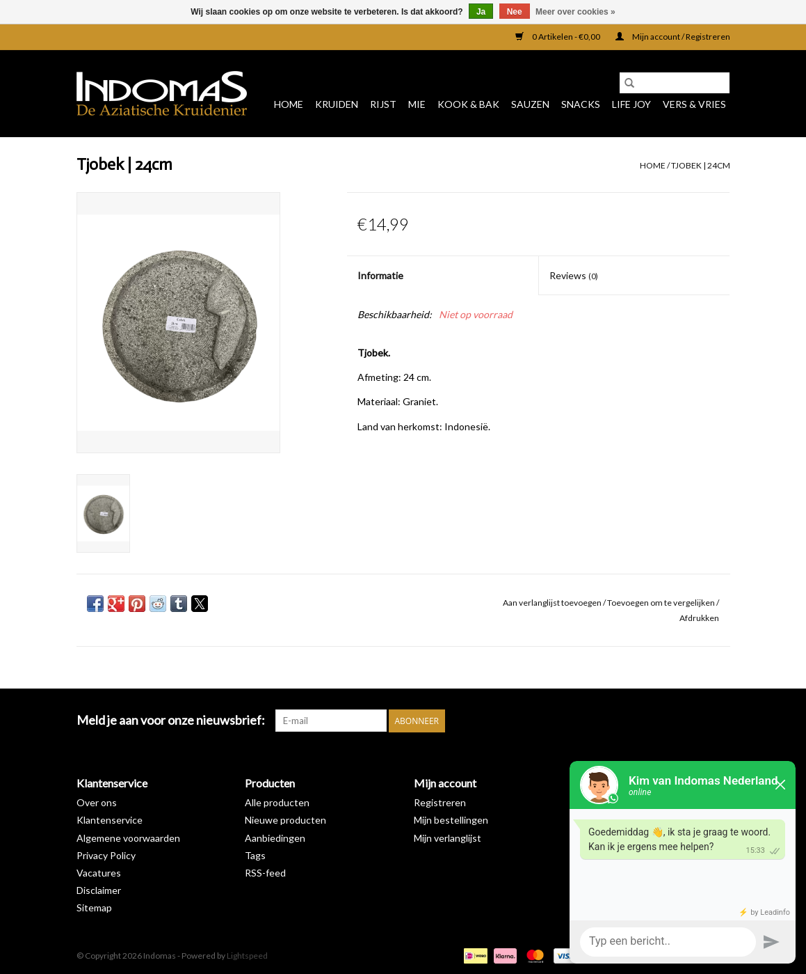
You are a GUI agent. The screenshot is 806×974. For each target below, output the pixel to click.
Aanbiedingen (275, 838)
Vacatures (98, 873)
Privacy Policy (106, 855)
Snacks (580, 104)
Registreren (440, 802)
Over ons (96, 802)
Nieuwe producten (285, 820)
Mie (417, 104)
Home (288, 104)
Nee (514, 12)
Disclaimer (98, 890)
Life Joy (631, 104)
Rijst (383, 104)
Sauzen (530, 104)
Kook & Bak (468, 104)
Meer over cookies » (575, 12)
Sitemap (94, 907)
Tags (255, 855)
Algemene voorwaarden (128, 838)
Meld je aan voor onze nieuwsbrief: (170, 720)
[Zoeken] (674, 83)
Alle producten (277, 802)
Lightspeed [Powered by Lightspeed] (247, 955)
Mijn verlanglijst (447, 838)
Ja (480, 12)
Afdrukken (699, 618)
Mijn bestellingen (451, 820)
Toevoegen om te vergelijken (661, 602)
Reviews (573, 275)
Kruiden (336, 104)
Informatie (380, 275)
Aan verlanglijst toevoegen (553, 602)
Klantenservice (109, 820)
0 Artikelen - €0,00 (558, 36)
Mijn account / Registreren (672, 36)
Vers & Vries (694, 104)
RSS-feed (265, 873)
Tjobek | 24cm (700, 165)
